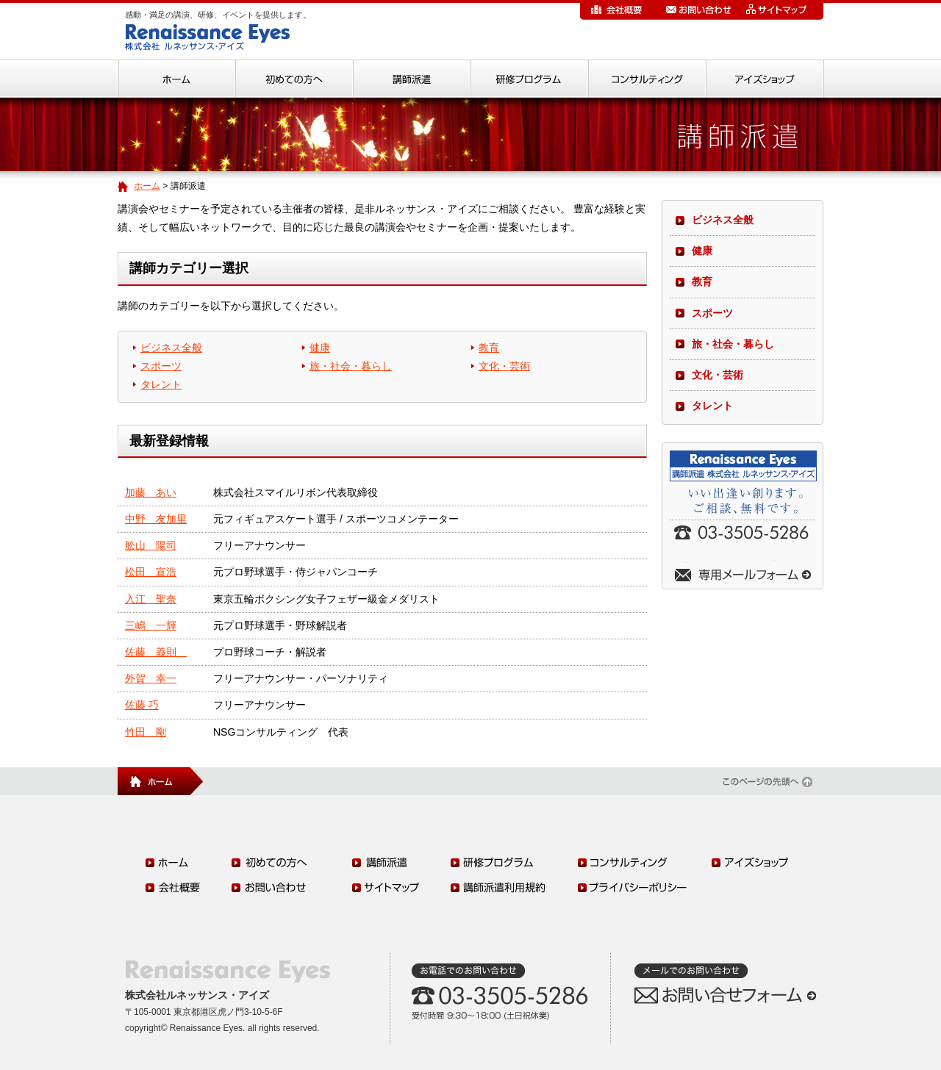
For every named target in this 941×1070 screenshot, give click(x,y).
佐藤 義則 (156, 652)
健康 (320, 347)
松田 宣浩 (150, 572)
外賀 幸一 (150, 678)
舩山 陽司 (150, 545)
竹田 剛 (145, 732)
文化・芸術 (504, 366)
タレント (161, 384)
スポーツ (161, 366)
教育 (489, 347)
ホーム (147, 186)
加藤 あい (150, 492)
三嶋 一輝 (150, 625)
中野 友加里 (156, 519)
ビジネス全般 (171, 347)
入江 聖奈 (150, 599)
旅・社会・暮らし (351, 366)
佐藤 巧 (142, 705)
